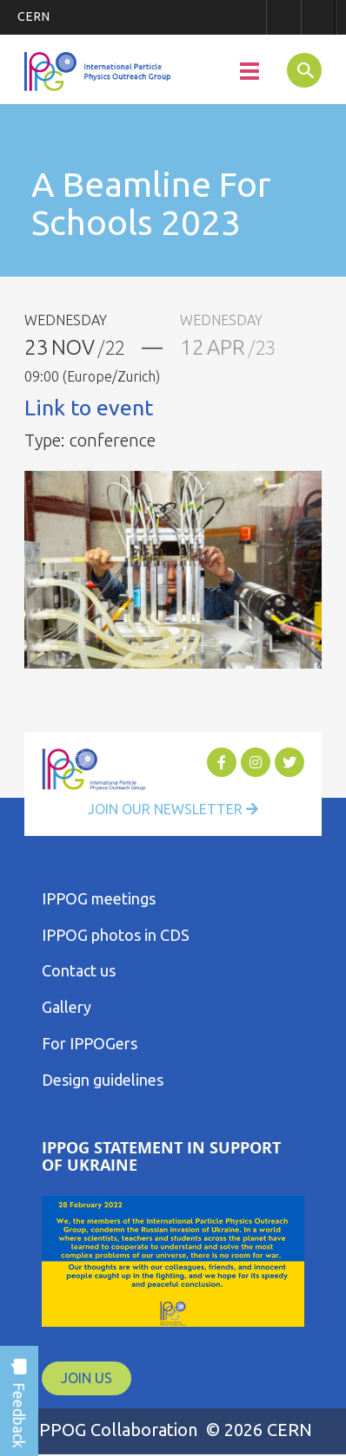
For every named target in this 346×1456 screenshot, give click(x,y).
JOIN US (86, 1378)
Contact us (79, 970)
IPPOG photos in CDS (116, 934)
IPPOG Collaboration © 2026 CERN (173, 1430)
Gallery (66, 1006)
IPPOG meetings (99, 898)
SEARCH (299, 69)
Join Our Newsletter (173, 809)
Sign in (283, 17)
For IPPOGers (89, 1043)
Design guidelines (102, 1079)
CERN (33, 16)
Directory (318, 17)
